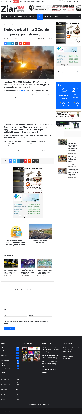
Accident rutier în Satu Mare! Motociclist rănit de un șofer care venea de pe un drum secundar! (50, 357)
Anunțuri (55, 16)
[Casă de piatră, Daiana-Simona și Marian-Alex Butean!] (24, 348)
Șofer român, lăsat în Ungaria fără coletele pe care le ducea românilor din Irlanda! (73, 172)
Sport (3, 363)
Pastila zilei (47, 16)
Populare (60, 134)
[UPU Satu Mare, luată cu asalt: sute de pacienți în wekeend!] (24, 359)
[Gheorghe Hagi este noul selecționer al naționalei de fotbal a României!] (37, 356)
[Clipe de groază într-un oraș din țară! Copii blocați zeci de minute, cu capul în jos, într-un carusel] (28, 263)
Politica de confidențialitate (63, 411)
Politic (34, 16)
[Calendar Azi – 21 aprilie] (31, 348)
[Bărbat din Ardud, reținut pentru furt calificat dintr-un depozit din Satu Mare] (24, 356)
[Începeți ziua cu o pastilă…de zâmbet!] (37, 348)
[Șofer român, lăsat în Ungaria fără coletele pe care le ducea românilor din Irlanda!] (62, 171)
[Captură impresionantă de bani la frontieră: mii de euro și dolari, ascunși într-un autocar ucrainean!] (44, 263)
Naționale (40, 16)
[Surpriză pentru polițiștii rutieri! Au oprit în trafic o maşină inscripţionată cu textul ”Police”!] (62, 158)
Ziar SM (6, 38)
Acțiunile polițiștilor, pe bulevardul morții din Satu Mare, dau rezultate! (50, 371)
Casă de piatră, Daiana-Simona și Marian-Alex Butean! (32, 1)
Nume (5, 309)
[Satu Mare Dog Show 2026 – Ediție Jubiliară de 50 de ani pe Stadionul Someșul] (37, 352)
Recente (68, 134)
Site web (31, 315)
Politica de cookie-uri (75, 411)
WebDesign (18, 411)
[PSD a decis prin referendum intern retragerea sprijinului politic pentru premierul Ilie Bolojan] (31, 352)
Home (6, 24)
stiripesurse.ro (22, 90)
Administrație (21, 16)
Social (14, 16)
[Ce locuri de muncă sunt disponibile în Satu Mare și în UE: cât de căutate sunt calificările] (31, 359)
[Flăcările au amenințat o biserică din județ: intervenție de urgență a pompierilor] (37, 359)
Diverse (28, 16)
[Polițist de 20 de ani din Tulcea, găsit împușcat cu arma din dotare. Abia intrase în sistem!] (11, 263)
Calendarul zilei (6, 368)
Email (5, 315)
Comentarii (76, 134)
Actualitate (8, 16)
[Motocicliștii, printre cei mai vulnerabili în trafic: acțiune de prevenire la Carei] (31, 356)
